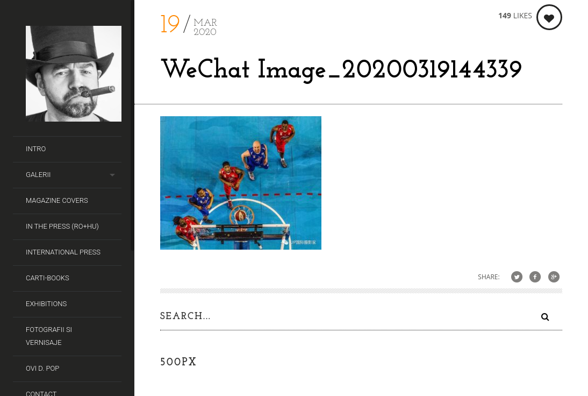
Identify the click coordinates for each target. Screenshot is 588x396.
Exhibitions (46, 304)
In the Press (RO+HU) (62, 226)
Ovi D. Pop (42, 368)
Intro (36, 149)
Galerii (38, 175)
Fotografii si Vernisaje (49, 336)
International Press (63, 252)
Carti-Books (47, 278)
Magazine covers (57, 200)
